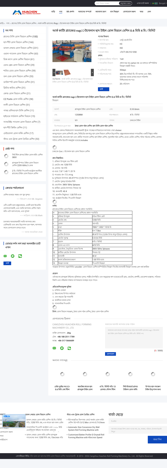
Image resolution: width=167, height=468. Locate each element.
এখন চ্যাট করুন (143, 3)
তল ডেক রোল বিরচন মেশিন (16, 76)
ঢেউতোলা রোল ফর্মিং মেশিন (16, 133)
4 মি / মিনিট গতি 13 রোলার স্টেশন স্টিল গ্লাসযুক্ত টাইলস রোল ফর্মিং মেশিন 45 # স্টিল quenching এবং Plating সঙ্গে (108, 388)
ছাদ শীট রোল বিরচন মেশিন (15, 42)
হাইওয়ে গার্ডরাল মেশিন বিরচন (16, 116)
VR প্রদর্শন (70, 12)
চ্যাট (101, 89)
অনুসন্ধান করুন (125, 3)
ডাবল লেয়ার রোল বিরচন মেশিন (17, 48)
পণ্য (60, 12)
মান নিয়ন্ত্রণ (114, 12)
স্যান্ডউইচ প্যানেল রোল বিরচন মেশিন (20, 122)
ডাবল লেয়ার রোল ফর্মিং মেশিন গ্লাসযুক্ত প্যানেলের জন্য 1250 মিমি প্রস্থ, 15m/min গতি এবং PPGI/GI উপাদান (44, 436)
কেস (149, 12)
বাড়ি (53, 12)
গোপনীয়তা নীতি (22, 456)
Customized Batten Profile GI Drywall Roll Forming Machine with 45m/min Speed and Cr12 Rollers (86, 436)
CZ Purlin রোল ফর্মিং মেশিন (16, 99)
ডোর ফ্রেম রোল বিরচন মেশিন (16, 65)
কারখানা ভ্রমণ (100, 12)
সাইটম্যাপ (4, 440)
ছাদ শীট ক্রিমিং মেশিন (12, 127)
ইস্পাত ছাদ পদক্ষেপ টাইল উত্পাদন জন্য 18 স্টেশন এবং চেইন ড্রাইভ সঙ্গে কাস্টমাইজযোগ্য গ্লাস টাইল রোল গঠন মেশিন (153, 388)
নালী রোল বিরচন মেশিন (14, 105)
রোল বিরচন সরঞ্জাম (65, 311)
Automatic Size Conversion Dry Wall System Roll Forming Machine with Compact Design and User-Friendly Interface (84, 429)
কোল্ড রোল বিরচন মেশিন (14, 93)
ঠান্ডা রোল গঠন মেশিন (82, 311)
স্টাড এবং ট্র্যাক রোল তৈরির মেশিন (19, 139)
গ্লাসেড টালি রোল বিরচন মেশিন (24, 23)
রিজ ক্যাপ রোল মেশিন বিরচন (16, 59)
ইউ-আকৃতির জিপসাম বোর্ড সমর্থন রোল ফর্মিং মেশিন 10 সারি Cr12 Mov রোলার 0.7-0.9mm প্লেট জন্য (86, 421)
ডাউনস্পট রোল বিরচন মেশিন (16, 82)
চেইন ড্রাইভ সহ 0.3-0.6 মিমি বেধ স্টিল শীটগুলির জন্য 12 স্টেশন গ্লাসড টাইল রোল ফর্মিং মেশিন (62, 388)
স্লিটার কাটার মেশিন (12, 87)
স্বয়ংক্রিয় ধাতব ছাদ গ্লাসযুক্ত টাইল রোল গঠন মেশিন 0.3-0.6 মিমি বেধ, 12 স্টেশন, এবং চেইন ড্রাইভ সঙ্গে (85, 388)
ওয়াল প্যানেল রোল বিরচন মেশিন (18, 53)
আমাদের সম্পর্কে (84, 12)
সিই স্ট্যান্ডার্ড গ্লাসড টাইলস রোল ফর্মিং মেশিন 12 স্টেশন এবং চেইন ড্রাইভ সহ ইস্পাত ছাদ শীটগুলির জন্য (130, 388)
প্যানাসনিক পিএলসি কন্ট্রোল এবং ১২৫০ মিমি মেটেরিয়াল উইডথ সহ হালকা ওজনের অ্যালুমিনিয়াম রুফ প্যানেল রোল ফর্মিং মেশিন (44, 429)
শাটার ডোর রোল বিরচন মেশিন (17, 70)
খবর (141, 12)
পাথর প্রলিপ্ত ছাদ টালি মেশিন (16, 110)
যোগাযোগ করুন (129, 12)
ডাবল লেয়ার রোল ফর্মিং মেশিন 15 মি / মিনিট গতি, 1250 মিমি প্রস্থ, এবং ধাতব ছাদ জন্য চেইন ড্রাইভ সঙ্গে (44, 421)
